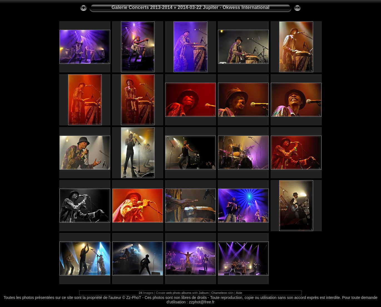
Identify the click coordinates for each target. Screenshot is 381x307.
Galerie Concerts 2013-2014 (142, 7)
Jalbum (204, 292)
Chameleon (219, 292)
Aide (239, 292)
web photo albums (178, 292)
